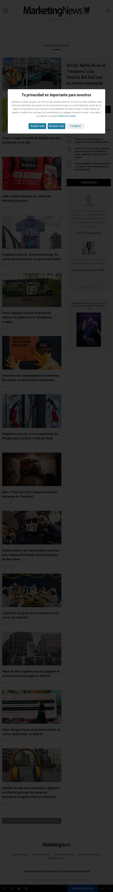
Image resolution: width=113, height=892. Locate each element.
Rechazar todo (56, 125)
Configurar (75, 125)
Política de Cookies (67, 116)
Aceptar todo (37, 125)
